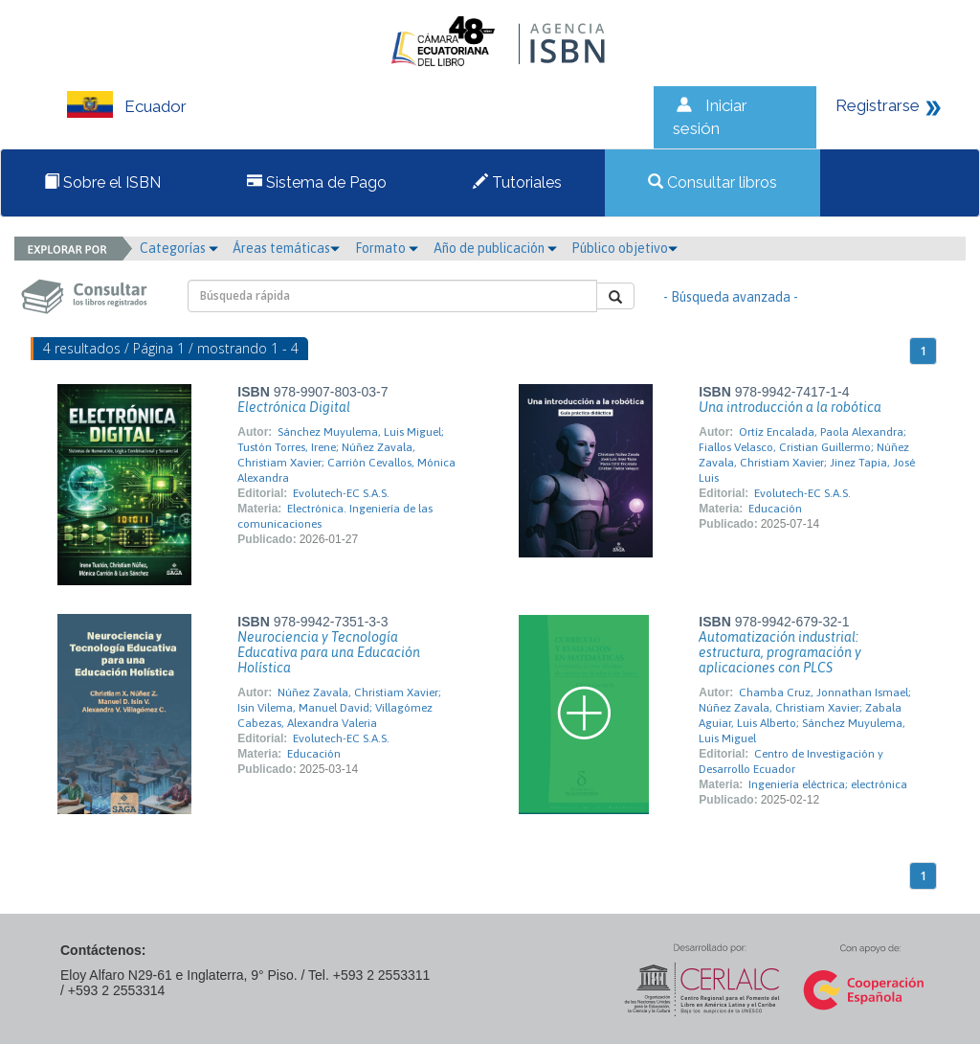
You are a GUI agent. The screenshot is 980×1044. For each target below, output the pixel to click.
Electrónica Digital (293, 407)
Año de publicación (495, 248)
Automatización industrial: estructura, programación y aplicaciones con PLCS (780, 652)
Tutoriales (517, 182)
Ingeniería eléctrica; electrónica (827, 784)
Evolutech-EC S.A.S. (341, 493)
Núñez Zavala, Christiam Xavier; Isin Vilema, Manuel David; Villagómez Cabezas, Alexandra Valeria (339, 708)
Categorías (179, 248)
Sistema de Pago (317, 182)
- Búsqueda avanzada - (730, 297)
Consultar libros (712, 182)
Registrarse (877, 105)
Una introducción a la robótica (790, 407)
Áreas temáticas (286, 248)
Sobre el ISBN (102, 182)
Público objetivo (624, 248)
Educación (775, 508)
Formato (386, 248)
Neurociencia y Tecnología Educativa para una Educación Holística (328, 652)
